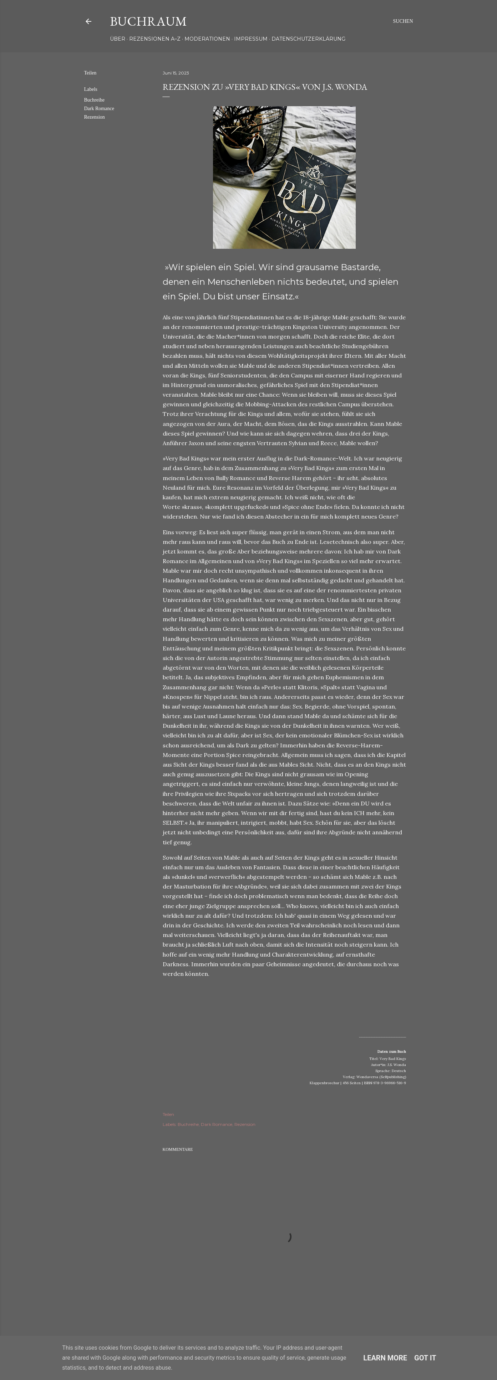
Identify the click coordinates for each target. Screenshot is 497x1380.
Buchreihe (94, 100)
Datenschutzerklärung (308, 39)
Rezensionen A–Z (155, 39)
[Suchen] (403, 21)
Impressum (251, 39)
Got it (425, 1358)
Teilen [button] (90, 73)
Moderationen (207, 39)
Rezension (94, 117)
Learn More (385, 1358)
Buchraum (148, 21)
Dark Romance (99, 108)
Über (117, 39)
